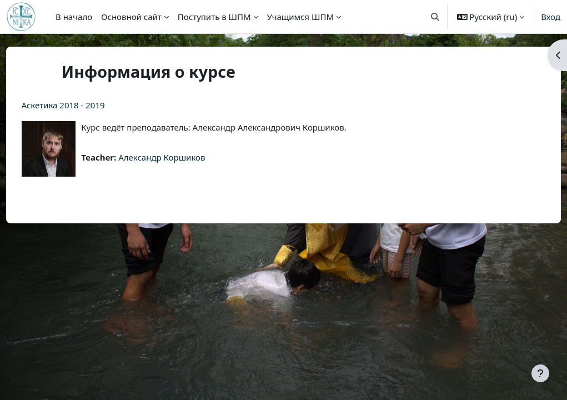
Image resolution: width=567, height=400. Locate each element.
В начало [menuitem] (74, 16)
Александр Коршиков (182, 157)
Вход (550, 16)
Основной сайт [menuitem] (131, 16)
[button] (435, 16)
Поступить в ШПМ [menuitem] (214, 16)
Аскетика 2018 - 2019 (84, 105)
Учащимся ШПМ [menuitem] (300, 16)
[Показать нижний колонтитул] (540, 373)
